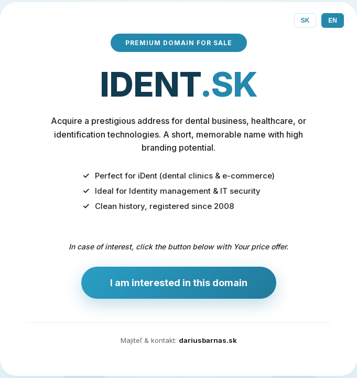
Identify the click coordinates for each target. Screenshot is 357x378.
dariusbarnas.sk (208, 340)
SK (305, 20)
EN (332, 20)
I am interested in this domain (178, 282)
